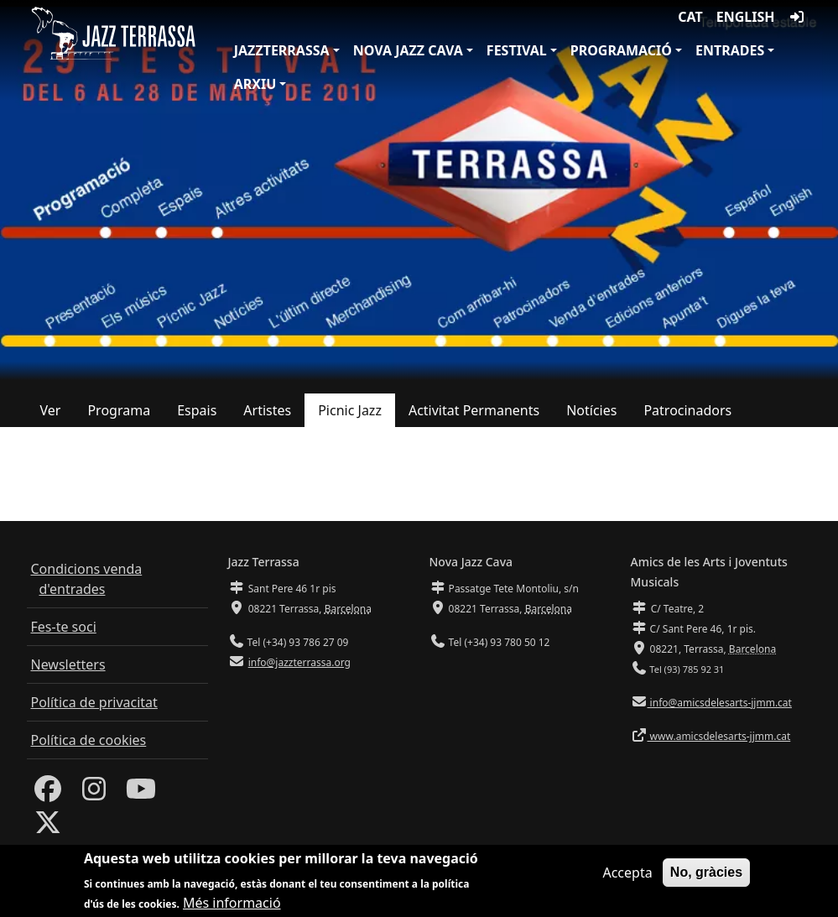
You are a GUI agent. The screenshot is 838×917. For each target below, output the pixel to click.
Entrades (729, 50)
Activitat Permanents (474, 410)
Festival (517, 50)
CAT (690, 17)
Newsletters (68, 664)
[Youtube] (141, 793)
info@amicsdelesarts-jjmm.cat (720, 703)
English (745, 17)
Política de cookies (89, 740)
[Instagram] (94, 793)
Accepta (627, 877)
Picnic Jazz (350, 410)
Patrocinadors (687, 410)
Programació (621, 50)
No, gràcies (706, 877)
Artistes (267, 410)
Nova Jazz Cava (408, 50)
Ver (50, 410)
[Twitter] (48, 827)
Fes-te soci (63, 626)
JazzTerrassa (282, 50)
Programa (118, 410)
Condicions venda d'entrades (87, 579)
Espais (196, 410)
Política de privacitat (94, 702)
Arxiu (255, 84)
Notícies (591, 410)
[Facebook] (48, 793)
